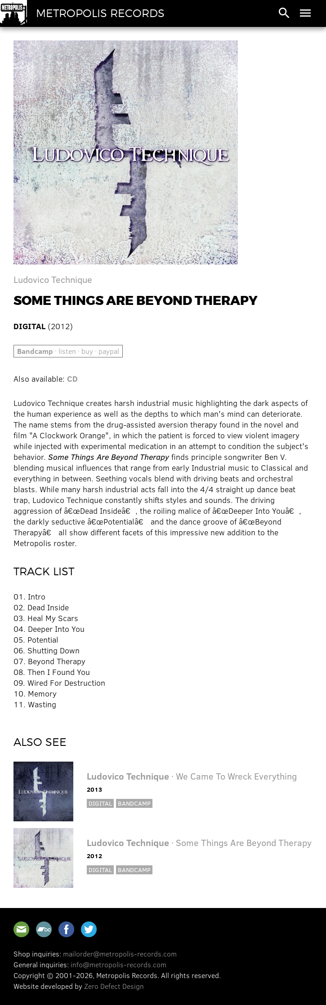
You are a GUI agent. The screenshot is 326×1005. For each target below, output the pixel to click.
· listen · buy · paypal (68, 351)
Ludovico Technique (52, 279)
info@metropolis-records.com (118, 964)
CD (72, 378)
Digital (100, 803)
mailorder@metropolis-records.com (120, 953)
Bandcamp (134, 803)
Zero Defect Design (114, 986)
